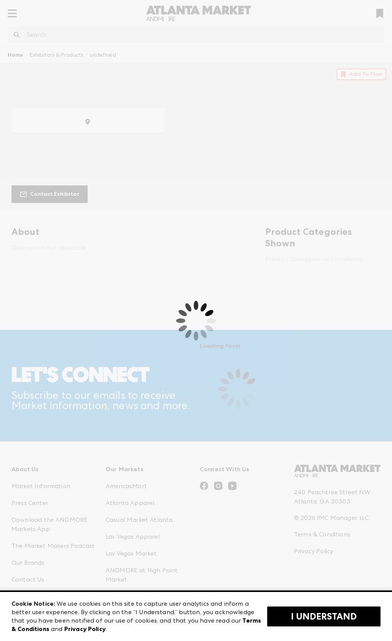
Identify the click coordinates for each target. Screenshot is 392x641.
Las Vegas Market (131, 553)
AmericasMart (126, 486)
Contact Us (27, 579)
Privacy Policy (313, 551)
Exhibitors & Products (56, 55)
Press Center (29, 503)
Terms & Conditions (322, 534)
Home (16, 55)
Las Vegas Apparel (133, 536)
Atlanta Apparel (130, 503)
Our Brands (28, 562)
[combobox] (196, 35)
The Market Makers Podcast (53, 545)
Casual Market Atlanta (139, 519)
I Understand (324, 616)
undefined (103, 55)
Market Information (40, 486)
